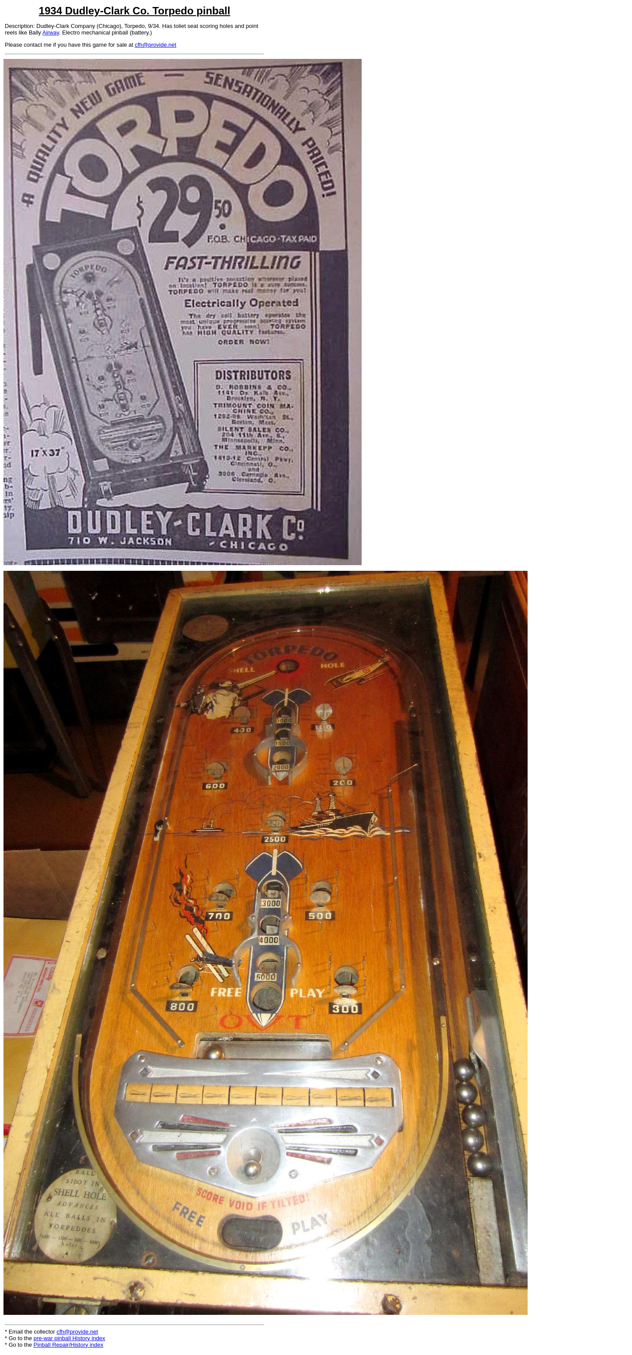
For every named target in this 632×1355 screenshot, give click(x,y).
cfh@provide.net (155, 44)
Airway (50, 32)
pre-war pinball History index (69, 1338)
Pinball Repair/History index (69, 1344)
